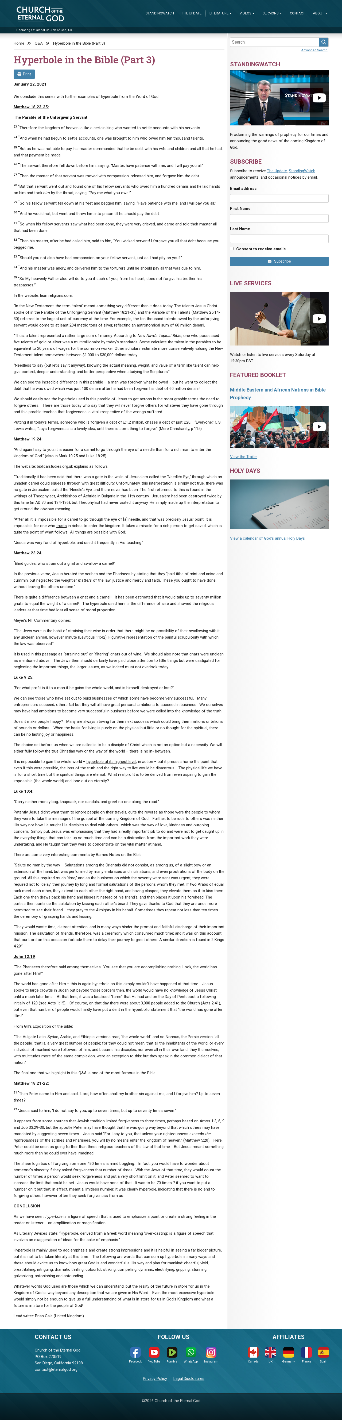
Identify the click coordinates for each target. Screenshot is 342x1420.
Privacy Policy (155, 1378)
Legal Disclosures (188, 1378)
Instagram (211, 1355)
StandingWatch (160, 13)
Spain (323, 1355)
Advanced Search (314, 50)
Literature (218, 13)
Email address (243, 188)
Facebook (135, 1355)
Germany (288, 1355)
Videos (245, 13)
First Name (240, 208)
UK (270, 1355)
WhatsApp (191, 1355)
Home (19, 43)
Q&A (39, 43)
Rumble (172, 1355)
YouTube (154, 1355)
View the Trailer (243, 456)
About (318, 13)
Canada (253, 1355)
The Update (191, 13)
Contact (297, 13)
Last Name (240, 229)
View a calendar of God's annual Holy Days (267, 538)
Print (24, 74)
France (306, 1355)
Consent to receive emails (261, 249)
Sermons (271, 13)
